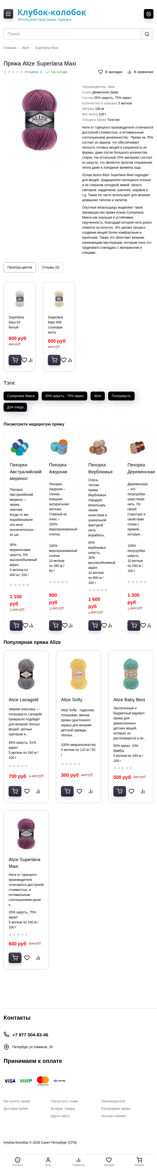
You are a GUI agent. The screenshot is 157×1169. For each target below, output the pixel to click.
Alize (25, 48)
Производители (113, 1101)
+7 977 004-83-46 (30, 1034)
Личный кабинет (113, 1116)
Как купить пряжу (17, 1101)
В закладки (110, 72)
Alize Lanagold (25, 706)
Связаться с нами (64, 1101)
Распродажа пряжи (115, 1108)
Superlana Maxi (46, 48)
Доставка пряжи (16, 1108)
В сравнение (140, 72)
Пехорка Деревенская (137, 476)
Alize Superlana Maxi (25, 875)
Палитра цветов (19, 267)
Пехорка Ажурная (58, 476)
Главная (10, 48)
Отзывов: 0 (33, 72)
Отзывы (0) (50, 267)
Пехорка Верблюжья (98, 476)
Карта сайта (60, 1116)
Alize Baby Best (130, 706)
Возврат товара (63, 1108)
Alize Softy (73, 706)
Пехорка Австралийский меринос (20, 479)
